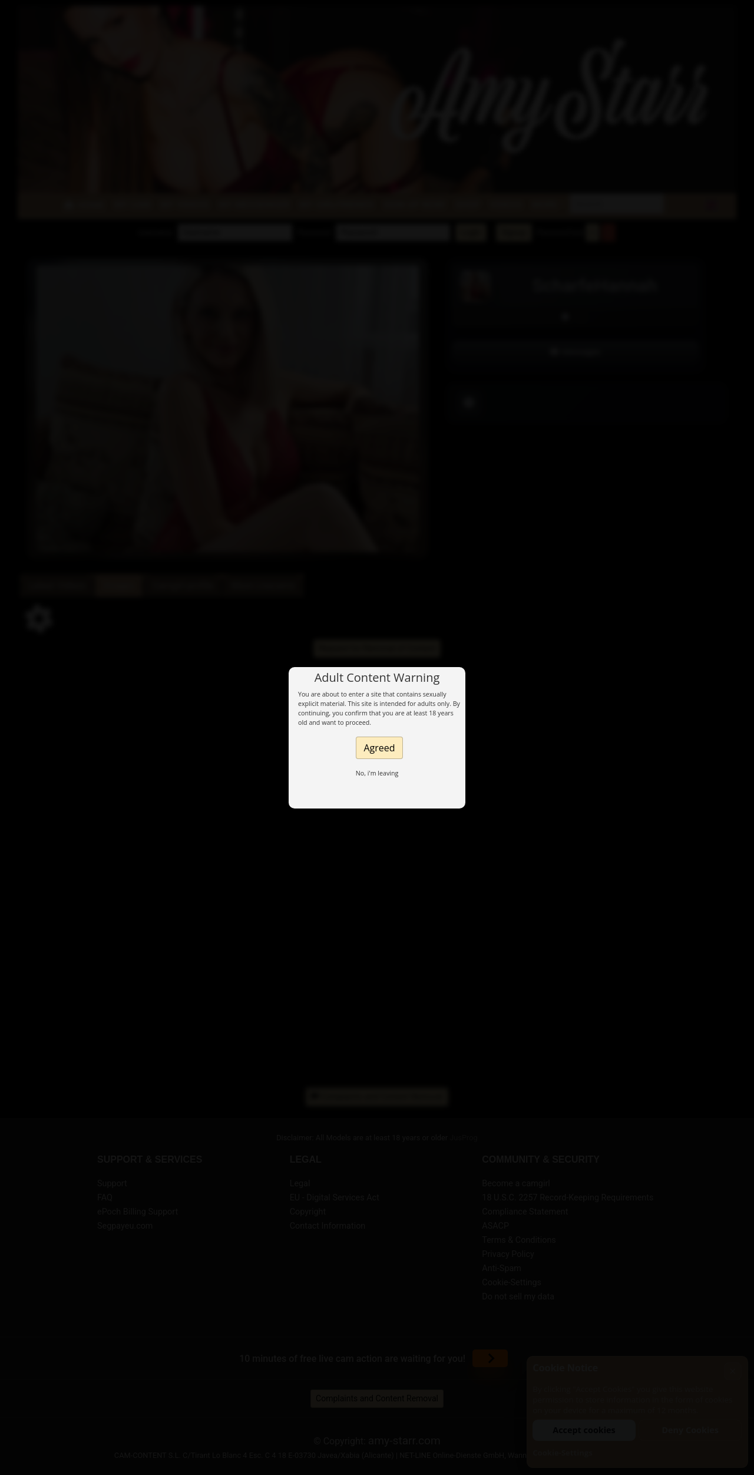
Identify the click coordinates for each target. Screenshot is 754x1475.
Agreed (379, 747)
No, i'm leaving (377, 773)
